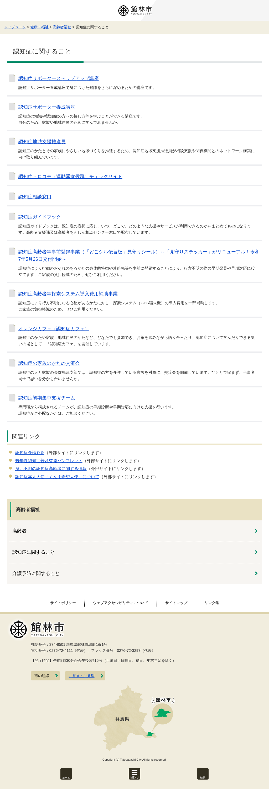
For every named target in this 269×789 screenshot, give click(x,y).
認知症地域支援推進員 (42, 141)
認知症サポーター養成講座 (46, 107)
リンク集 (211, 603)
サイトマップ (176, 603)
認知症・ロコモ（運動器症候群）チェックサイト (70, 176)
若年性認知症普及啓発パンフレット (48, 461)
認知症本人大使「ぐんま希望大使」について (57, 477)
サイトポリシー (63, 603)
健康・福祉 (39, 27)
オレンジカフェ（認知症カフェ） (53, 328)
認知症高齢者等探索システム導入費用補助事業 (68, 293)
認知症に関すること (33, 552)
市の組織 (41, 676)
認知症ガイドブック (39, 217)
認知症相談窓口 (34, 196)
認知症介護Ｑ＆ (29, 452)
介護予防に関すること (36, 573)
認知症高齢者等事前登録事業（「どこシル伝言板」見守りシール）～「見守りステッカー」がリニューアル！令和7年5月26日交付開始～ (139, 255)
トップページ (15, 27)
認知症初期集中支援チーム (46, 398)
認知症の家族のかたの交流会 (49, 363)
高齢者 (19, 531)
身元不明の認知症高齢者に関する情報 (51, 468)
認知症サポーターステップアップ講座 (58, 78)
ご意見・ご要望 (82, 676)
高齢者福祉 (62, 27)
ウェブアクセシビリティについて (120, 603)
